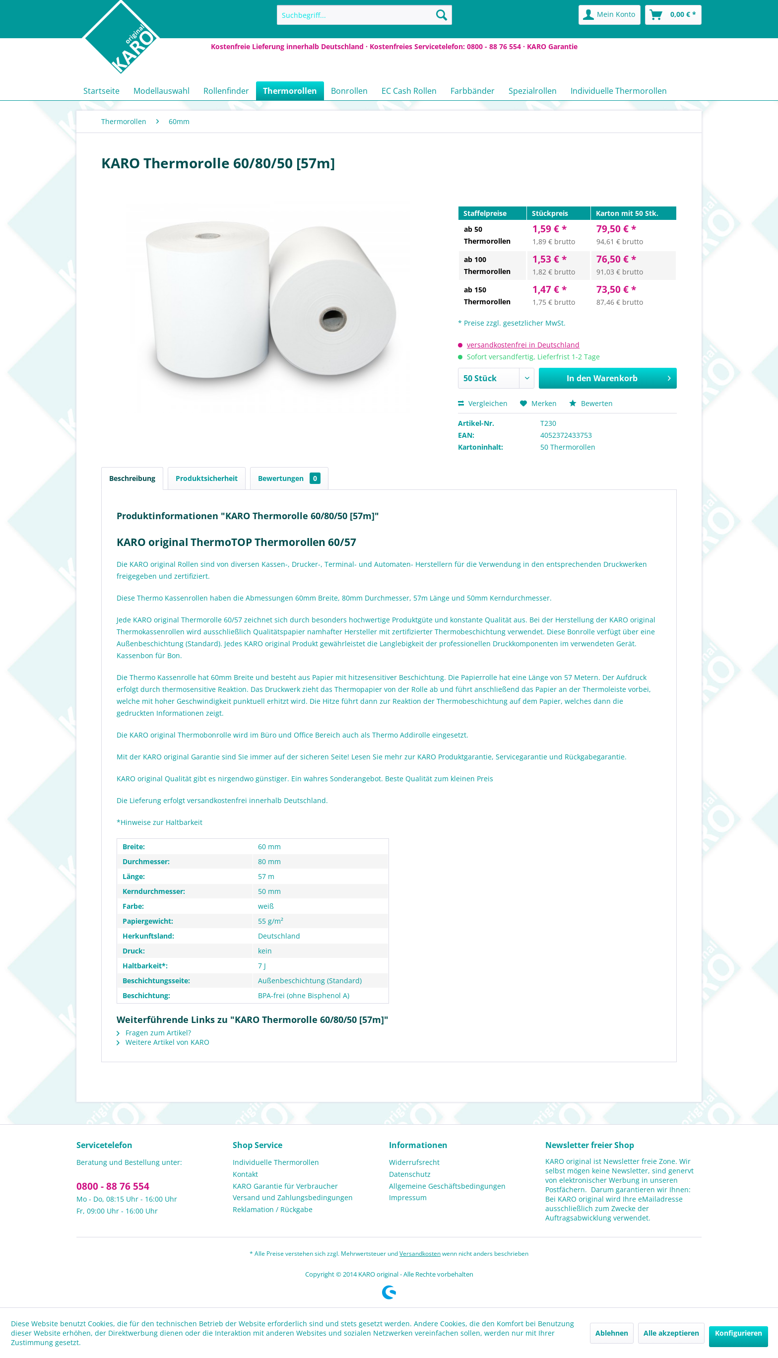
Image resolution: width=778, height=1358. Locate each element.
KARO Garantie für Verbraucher (285, 1186)
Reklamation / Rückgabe (273, 1209)
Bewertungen (289, 478)
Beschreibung (132, 478)
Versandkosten (420, 1253)
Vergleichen (483, 403)
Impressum (408, 1197)
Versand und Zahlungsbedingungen (293, 1197)
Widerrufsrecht (414, 1162)
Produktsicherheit (207, 478)
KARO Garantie (552, 46)
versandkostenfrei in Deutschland (523, 344)
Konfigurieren (738, 1333)
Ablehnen (611, 1333)
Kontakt (245, 1174)
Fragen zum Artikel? (154, 1032)
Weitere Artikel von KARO (163, 1042)
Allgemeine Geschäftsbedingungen (447, 1186)
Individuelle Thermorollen (276, 1162)
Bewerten (591, 403)
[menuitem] (364, 15)
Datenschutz (410, 1174)
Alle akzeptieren (671, 1333)
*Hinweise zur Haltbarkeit (159, 822)
